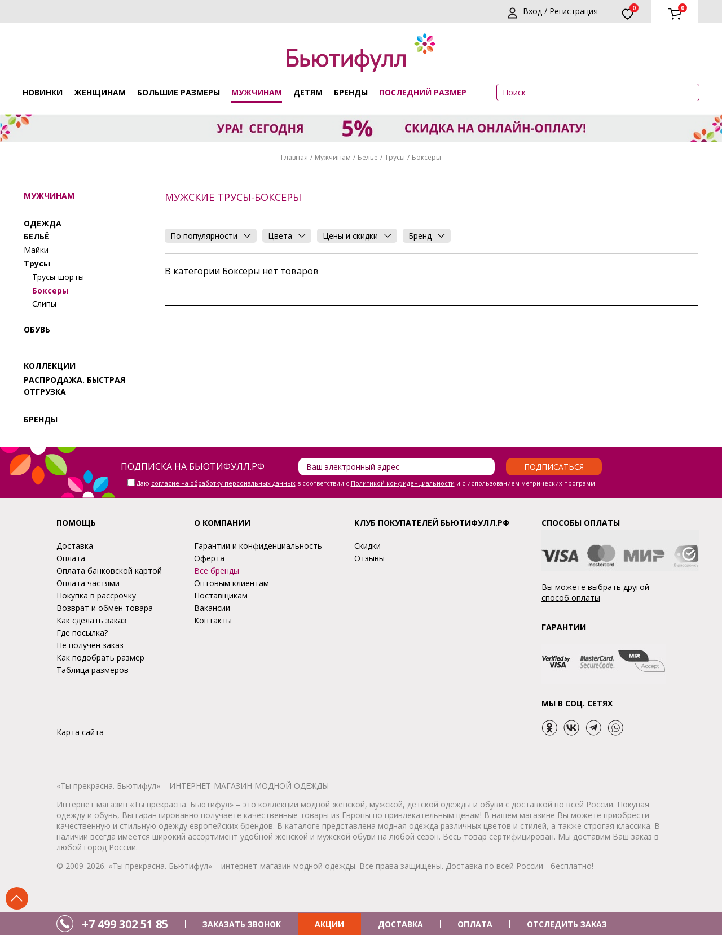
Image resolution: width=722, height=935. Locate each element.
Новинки (43, 92)
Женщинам (100, 92)
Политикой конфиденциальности (403, 483)
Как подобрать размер (100, 657)
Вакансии (212, 607)
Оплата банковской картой (109, 570)
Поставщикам (221, 595)
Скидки (367, 545)
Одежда (42, 223)
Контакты (213, 620)
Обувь (37, 329)
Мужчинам (256, 92)
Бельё (368, 157)
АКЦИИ (329, 924)
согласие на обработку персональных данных (223, 483)
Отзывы (369, 558)
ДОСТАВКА (400, 924)
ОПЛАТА (474, 924)
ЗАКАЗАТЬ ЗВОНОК (241, 924)
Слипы (44, 303)
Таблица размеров (92, 670)
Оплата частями (88, 583)
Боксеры (50, 290)
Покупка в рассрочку (96, 595)
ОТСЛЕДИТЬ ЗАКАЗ (567, 924)
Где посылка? (82, 632)
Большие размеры (178, 92)
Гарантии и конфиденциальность (258, 545)
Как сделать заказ (91, 620)
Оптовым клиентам (231, 583)
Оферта (209, 558)
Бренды (351, 92)
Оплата (70, 558)
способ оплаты (571, 597)
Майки (36, 249)
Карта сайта (80, 732)
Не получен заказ (90, 645)
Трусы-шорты (58, 277)
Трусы (395, 157)
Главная (294, 157)
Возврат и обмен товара (104, 607)
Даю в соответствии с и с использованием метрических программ (366, 483)
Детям (308, 92)
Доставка (74, 545)
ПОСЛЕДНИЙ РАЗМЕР (422, 92)
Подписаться (554, 466)
